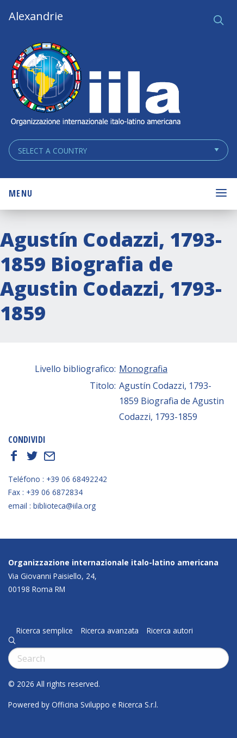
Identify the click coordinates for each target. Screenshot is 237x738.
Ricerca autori (170, 631)
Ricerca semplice (44, 631)
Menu (21, 193)
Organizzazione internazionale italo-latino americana (113, 562)
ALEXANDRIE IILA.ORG (95, 85)
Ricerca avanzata (110, 631)
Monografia (143, 369)
